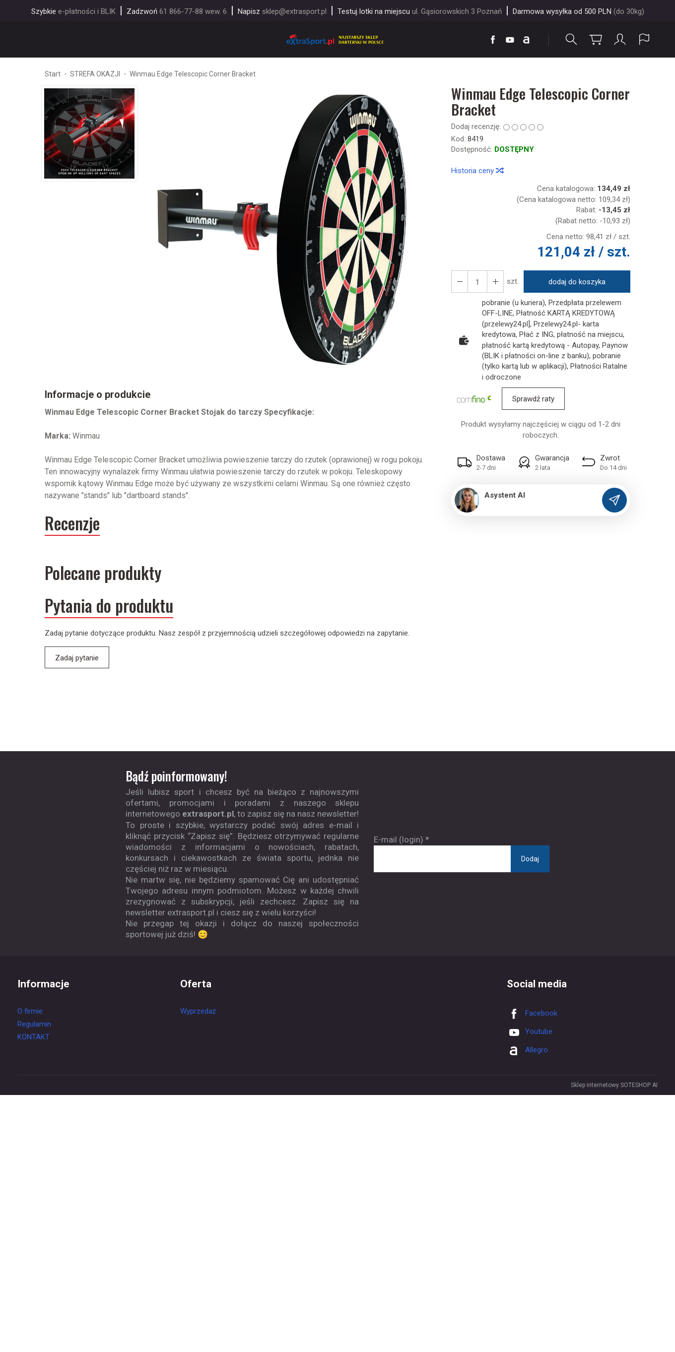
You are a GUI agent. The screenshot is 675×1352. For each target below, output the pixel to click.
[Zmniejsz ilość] (495, 281)
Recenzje (72, 523)
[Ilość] (477, 281)
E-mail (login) (398, 839)
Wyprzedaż (198, 1011)
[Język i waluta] (644, 39)
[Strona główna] (337, 39)
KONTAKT (33, 1036)
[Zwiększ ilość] (459, 281)
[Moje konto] (620, 39)
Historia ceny (477, 170)
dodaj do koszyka (577, 281)
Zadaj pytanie (77, 657)
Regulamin (34, 1024)
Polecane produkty (103, 572)
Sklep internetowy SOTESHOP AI (614, 1085)
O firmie (30, 1011)
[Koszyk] (595, 39)
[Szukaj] (571, 39)
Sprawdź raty (533, 398)
